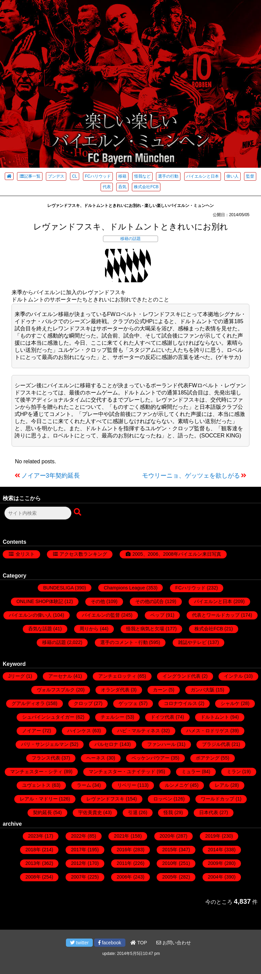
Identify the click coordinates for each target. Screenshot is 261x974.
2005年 (169, 877)
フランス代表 (46, 758)
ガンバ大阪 (202, 689)
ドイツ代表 (162, 717)
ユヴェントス (36, 785)
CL (74, 176)
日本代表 (208, 812)
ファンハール (161, 744)
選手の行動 (168, 176)
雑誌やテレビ (192, 642)
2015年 (169, 849)
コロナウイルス (180, 703)
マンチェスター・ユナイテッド (122, 771)
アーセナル (60, 676)
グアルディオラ (28, 703)
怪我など (142, 176)
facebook (109, 942)
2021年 (121, 836)
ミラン (234, 771)
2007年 (78, 877)
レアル (222, 785)
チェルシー (112, 717)
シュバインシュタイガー (48, 717)
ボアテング (208, 758)
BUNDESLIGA (58, 587)
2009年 (215, 863)
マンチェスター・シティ (36, 771)
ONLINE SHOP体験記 (39, 601)
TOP (138, 942)
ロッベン (162, 798)
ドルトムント (215, 717)
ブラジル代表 (216, 744)
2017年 (78, 849)
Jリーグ (16, 676)
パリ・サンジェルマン (45, 744)
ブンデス (56, 176)
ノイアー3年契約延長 (50, 475)
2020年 (167, 836)
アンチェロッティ (117, 676)
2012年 (78, 863)
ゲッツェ (128, 703)
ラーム (84, 785)
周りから (89, 628)
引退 (133, 812)
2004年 (215, 877)
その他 (98, 601)
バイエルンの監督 (101, 615)
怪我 (168, 812)
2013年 (33, 863)
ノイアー (31, 730)
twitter (79, 942)
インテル (233, 676)
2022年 (78, 836)
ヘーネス (95, 758)
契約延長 (42, 812)
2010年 (169, 863)
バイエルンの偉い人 (30, 615)
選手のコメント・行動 (124, 642)
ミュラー (191, 771)
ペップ (157, 615)
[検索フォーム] (37, 513)
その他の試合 (149, 601)
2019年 (213, 836)
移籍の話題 (130, 238)
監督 (250, 176)
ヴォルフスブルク (56, 689)
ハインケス (79, 730)
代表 (107, 186)
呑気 (122, 186)
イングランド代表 (181, 676)
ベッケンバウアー (151, 758)
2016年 (124, 849)
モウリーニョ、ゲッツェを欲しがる (191, 475)
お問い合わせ (173, 942)
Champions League (124, 587)
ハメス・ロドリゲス (207, 730)
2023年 (36, 836)
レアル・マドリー (39, 798)
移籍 (122, 176)
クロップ (83, 703)
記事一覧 (29, 176)
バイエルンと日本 (202, 176)
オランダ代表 (115, 689)
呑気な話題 (40, 628)
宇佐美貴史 (90, 812)
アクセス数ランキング (83, 554)
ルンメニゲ (177, 785)
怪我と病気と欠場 (145, 628)
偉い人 (232, 176)
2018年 (33, 849)
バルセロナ (106, 744)
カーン (160, 689)
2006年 (124, 877)
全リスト (25, 554)
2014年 (215, 849)
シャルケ (230, 703)
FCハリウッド (98, 176)
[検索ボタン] (78, 512)
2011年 (124, 863)
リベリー (126, 785)
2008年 (33, 877)
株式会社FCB (146, 186)
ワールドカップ (217, 798)
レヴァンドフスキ (105, 798)
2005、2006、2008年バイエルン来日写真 (176, 554)
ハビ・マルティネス (138, 730)
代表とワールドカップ (216, 615)
